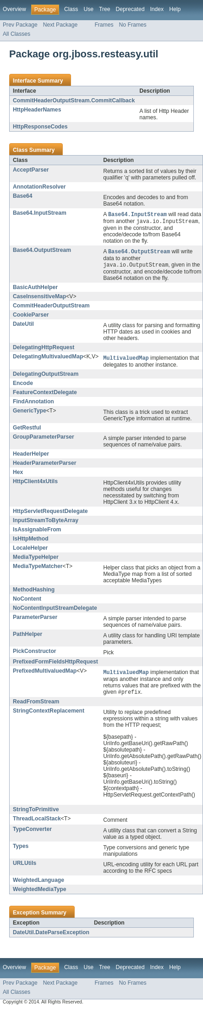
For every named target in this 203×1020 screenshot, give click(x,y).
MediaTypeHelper (36, 559)
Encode (23, 385)
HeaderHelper (31, 456)
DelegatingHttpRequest (43, 349)
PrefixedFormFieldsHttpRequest (55, 664)
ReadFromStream (36, 705)
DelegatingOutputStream (45, 376)
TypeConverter (32, 832)
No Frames (133, 25)
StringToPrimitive (36, 812)
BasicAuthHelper (35, 289)
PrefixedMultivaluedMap (45, 673)
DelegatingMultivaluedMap (48, 358)
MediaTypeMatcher (38, 568)
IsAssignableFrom (37, 532)
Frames (103, 25)
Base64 (23, 196)
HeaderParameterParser (45, 465)
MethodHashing (34, 592)
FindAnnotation (33, 404)
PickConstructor (34, 653)
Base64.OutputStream (42, 251)
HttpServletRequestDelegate (50, 513)
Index (157, 9)
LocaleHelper (30, 550)
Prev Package (20, 25)
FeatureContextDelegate (45, 394)
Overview (14, 9)
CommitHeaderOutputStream (51, 307)
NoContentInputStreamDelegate (55, 610)
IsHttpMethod (31, 541)
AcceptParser (31, 170)
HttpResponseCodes (40, 126)
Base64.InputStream (39, 213)
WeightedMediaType (39, 892)
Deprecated (130, 9)
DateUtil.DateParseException (51, 935)
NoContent (27, 601)
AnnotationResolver (39, 187)
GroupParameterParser (43, 439)
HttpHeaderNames (37, 109)
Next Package (60, 25)
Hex (18, 474)
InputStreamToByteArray (45, 522)
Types (20, 849)
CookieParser (31, 316)
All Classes (16, 34)
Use (88, 9)
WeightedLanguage (38, 883)
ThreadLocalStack (37, 822)
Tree (104, 9)
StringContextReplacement (48, 714)
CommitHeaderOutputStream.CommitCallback (74, 100)
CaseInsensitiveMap (39, 298)
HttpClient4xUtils (35, 483)
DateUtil (23, 326)
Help (175, 9)
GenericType (29, 413)
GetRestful (27, 430)
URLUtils (24, 866)
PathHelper (27, 636)
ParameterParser (35, 619)
